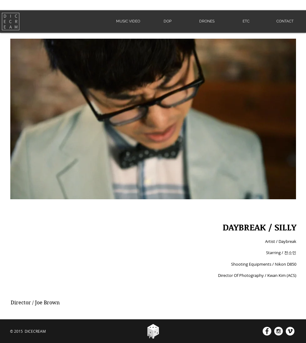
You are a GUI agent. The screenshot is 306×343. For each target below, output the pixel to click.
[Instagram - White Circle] (278, 331)
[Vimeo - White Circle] (290, 331)
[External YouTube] (77, 257)
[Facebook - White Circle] (267, 331)
